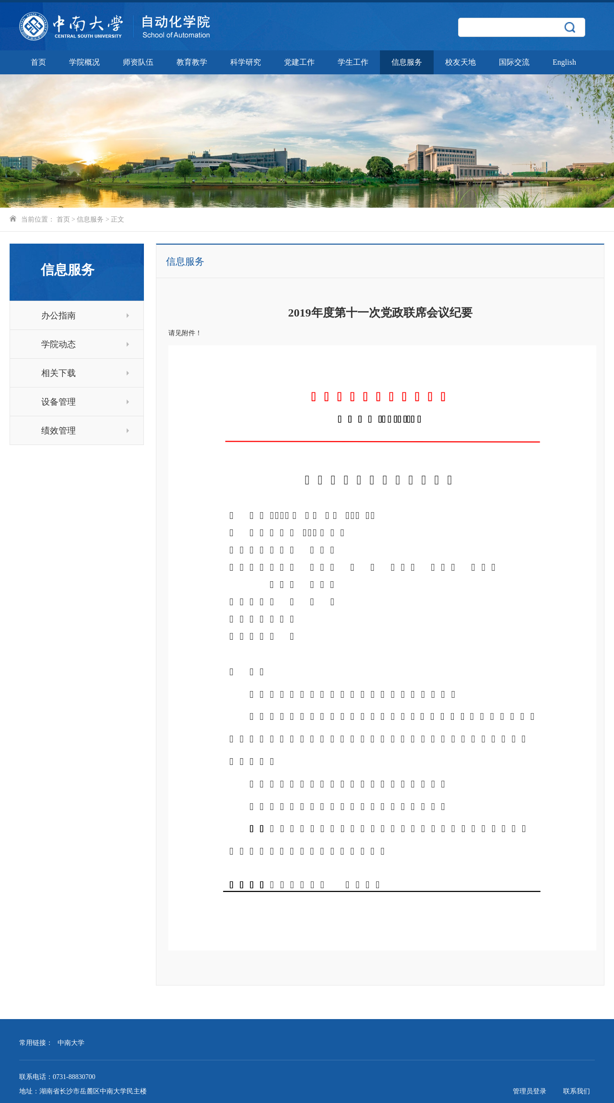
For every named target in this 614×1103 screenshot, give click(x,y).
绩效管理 (85, 430)
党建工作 (299, 62)
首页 (38, 62)
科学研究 (245, 62)
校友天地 (460, 62)
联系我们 (576, 1091)
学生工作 (353, 62)
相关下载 (85, 373)
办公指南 (85, 315)
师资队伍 (138, 62)
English (564, 62)
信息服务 (406, 62)
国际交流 (514, 62)
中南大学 (71, 1042)
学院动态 (85, 344)
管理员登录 (529, 1091)
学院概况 (84, 62)
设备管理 (85, 402)
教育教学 (192, 62)
